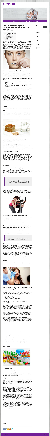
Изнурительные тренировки (9, 36)
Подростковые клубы (39, 45)
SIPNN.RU (9, 4)
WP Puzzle (45, 434)
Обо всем (36, 21)
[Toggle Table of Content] (14, 33)
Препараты (6, 39)
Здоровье (25, 21)
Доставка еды (38, 36)
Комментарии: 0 (12, 30)
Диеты (6, 35)
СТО (36, 48)
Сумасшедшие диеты (8, 38)
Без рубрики (38, 32)
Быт (21, 21)
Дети (18, 21)
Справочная (38, 47)
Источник (4, 423)
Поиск (36, 25)
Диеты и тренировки (7, 34)
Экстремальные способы (8, 37)
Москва (37, 39)
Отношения (31, 21)
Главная (13, 21)
